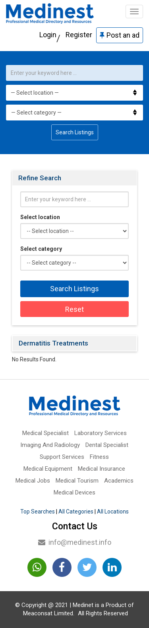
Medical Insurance (101, 468)
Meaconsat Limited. (48, 613)
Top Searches (37, 511)
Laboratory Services (100, 433)
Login (47, 35)
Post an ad (119, 35)
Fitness (99, 456)
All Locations (113, 511)
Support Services (62, 456)
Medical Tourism (77, 480)
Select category (41, 249)
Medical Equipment (47, 468)
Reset (74, 309)
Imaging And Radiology (50, 445)
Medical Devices (74, 492)
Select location (40, 217)
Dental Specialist (106, 445)
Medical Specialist (45, 433)
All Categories (75, 511)
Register (79, 35)
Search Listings (75, 132)
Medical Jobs (32, 480)
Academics (119, 480)
